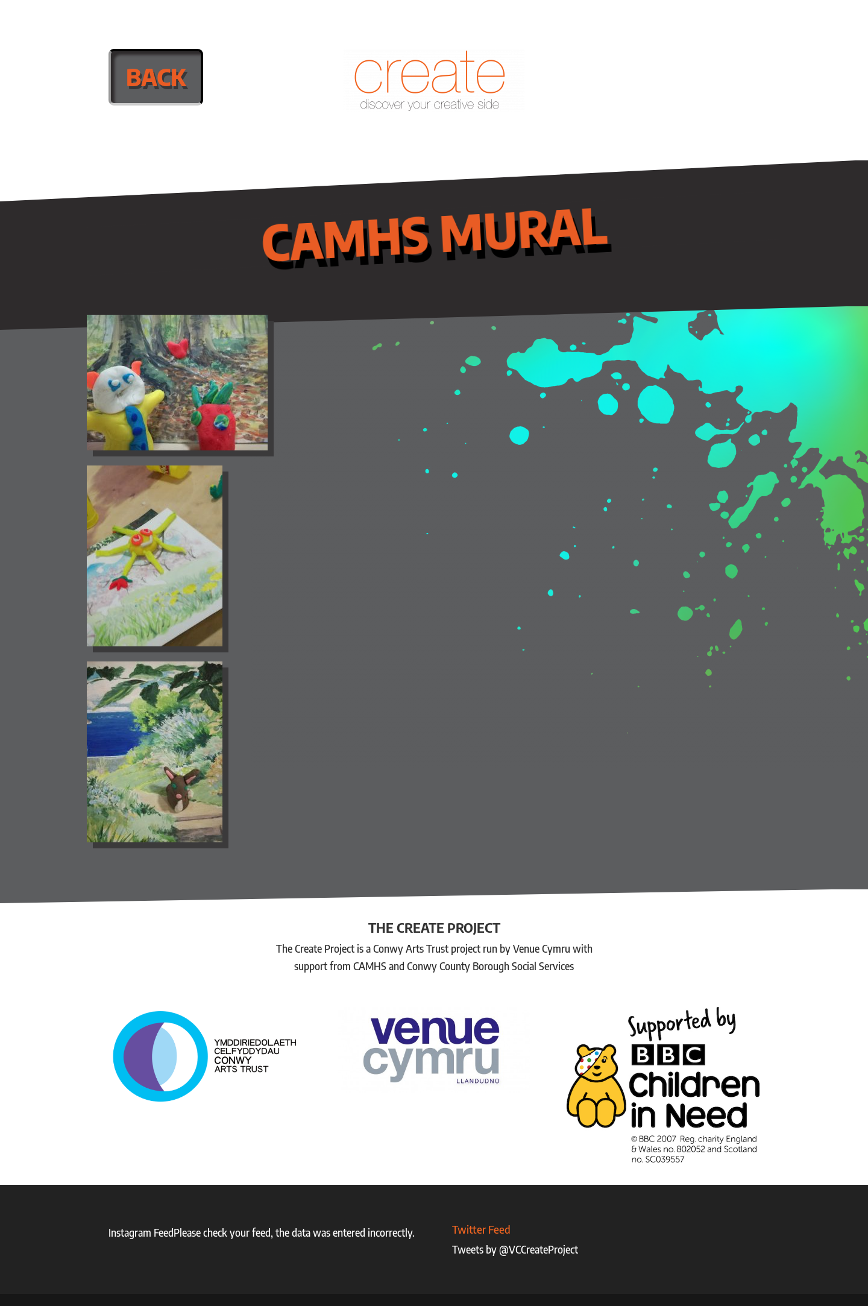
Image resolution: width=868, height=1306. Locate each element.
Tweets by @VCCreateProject (515, 1249)
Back (156, 77)
